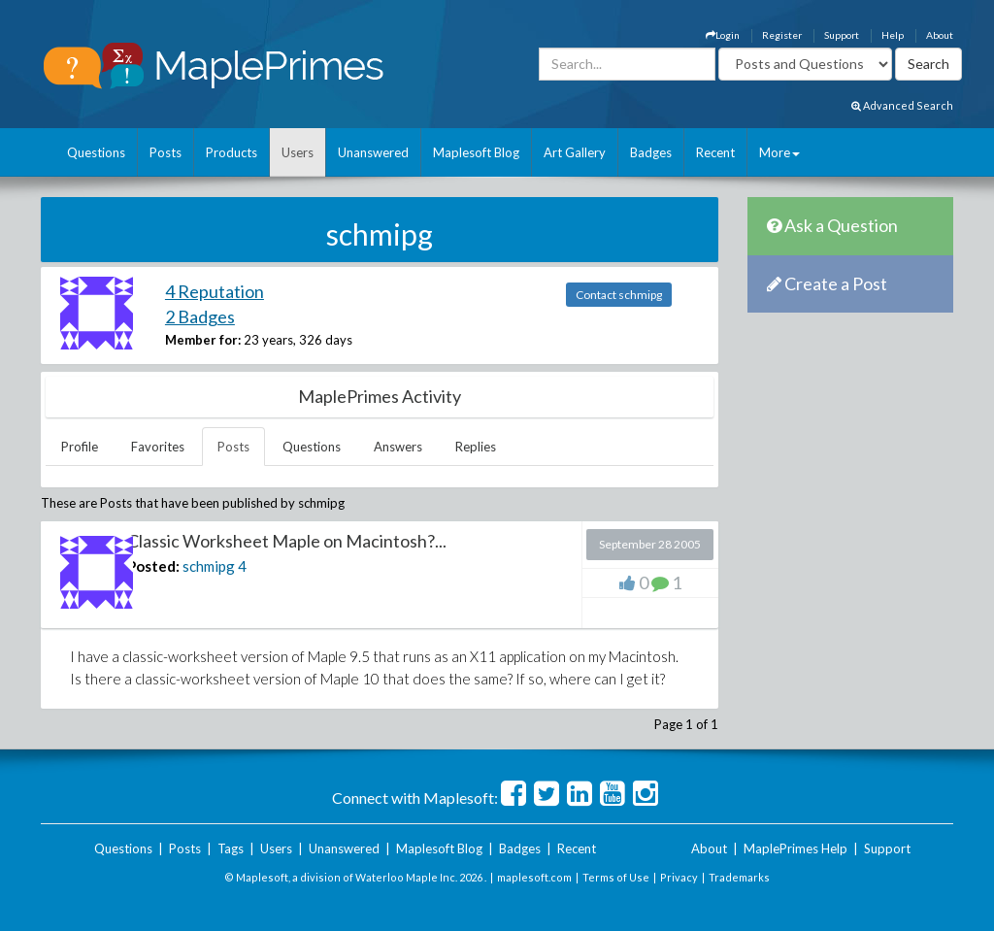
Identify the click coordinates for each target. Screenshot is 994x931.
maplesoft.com (534, 877)
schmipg (208, 566)
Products (231, 152)
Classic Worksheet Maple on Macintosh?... (287, 540)
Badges (651, 152)
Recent (715, 152)
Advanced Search (902, 105)
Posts (165, 152)
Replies (475, 446)
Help (892, 35)
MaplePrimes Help (795, 848)
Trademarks (739, 877)
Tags (230, 848)
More (779, 152)
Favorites (157, 446)
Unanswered (373, 152)
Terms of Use (615, 877)
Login (723, 35)
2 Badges (200, 316)
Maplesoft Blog (476, 152)
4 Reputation (214, 291)
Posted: (153, 566)
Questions (96, 152)
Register (782, 35)
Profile (79, 446)
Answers (398, 446)
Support (841, 35)
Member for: (203, 340)
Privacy (679, 877)
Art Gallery (575, 152)
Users (298, 152)
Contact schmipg (619, 294)
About (939, 35)
